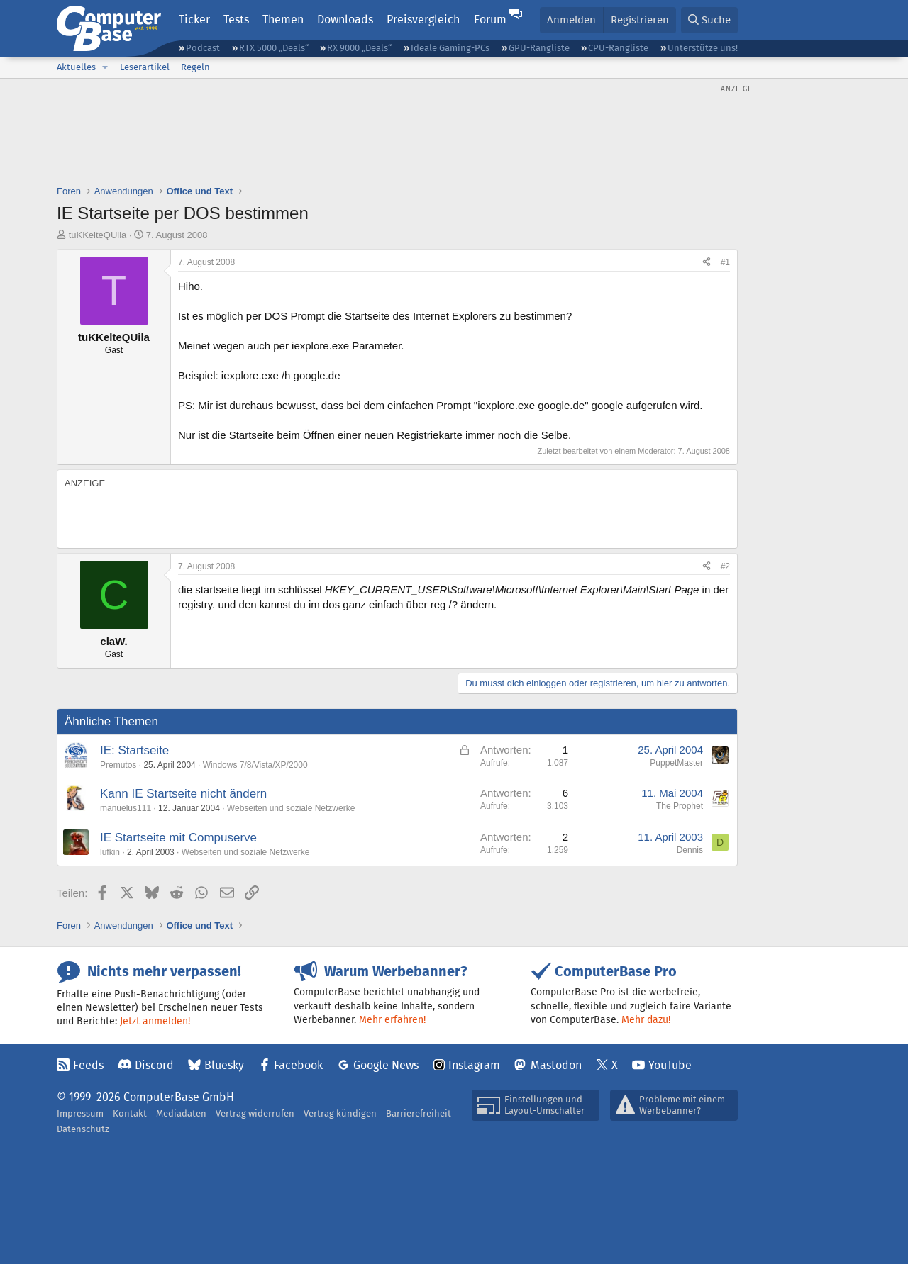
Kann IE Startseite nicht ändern (183, 793)
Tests (236, 19)
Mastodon (556, 1065)
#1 (725, 262)
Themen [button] (283, 19)
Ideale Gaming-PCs (450, 48)
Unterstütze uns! (703, 48)
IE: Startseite (134, 750)
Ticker (194, 19)
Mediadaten (181, 1113)
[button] (105, 67)
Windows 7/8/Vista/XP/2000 (255, 765)
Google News (386, 1065)
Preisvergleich (423, 19)
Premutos (118, 765)
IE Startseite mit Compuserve (178, 837)
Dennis (690, 850)
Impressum (80, 1113)
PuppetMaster (676, 763)
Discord (154, 1065)
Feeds (88, 1065)
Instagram (474, 1065)
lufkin (110, 852)
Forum (490, 19)
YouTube (670, 1065)
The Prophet (679, 806)
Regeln (195, 67)
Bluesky (224, 1065)
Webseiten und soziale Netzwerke (291, 808)
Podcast (203, 48)
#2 (725, 566)
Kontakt (130, 1113)
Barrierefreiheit (418, 1113)
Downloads (345, 19)
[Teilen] (706, 263)
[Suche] (709, 20)
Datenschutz (83, 1129)
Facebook (298, 1065)
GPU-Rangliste (539, 48)
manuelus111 (125, 808)
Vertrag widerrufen (255, 1113)
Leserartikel (145, 67)
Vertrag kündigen (340, 1113)
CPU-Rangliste (618, 48)
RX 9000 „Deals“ (359, 48)
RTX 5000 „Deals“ (274, 48)
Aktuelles (76, 67)
